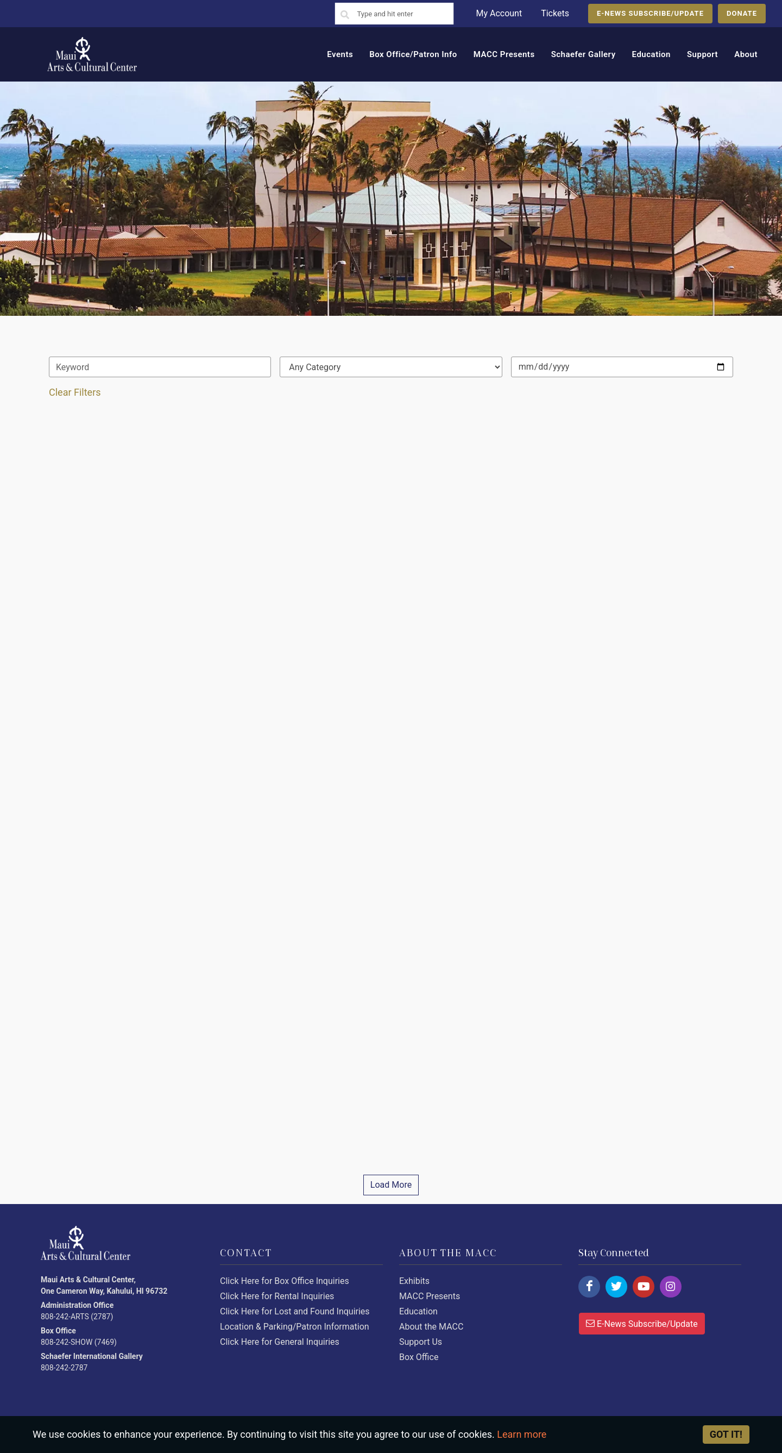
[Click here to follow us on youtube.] (643, 1287)
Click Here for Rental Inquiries (277, 1296)
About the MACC (431, 1326)
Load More (391, 1185)
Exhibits (414, 1281)
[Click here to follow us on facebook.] (589, 1287)
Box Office (418, 1357)
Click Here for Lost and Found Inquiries (295, 1311)
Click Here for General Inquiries (279, 1342)
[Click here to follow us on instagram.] (671, 1287)
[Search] (345, 15)
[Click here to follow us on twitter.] (616, 1287)
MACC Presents (429, 1296)
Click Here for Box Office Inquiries (284, 1281)
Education (418, 1311)
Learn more (521, 1434)
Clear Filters (75, 392)
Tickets (555, 13)
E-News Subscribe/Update (642, 1323)
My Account (499, 13)
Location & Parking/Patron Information (294, 1326)
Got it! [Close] (726, 1434)
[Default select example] (391, 367)
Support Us (420, 1342)
